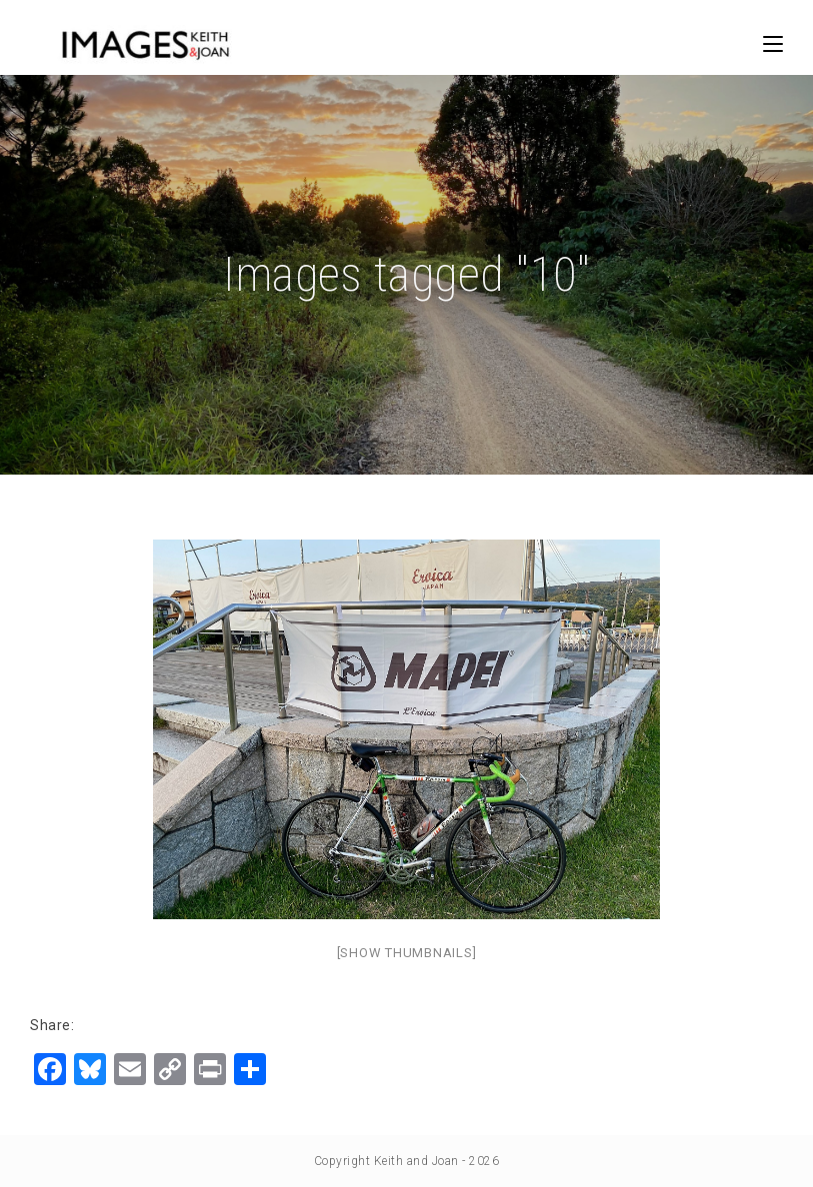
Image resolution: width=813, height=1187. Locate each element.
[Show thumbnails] (407, 952)
